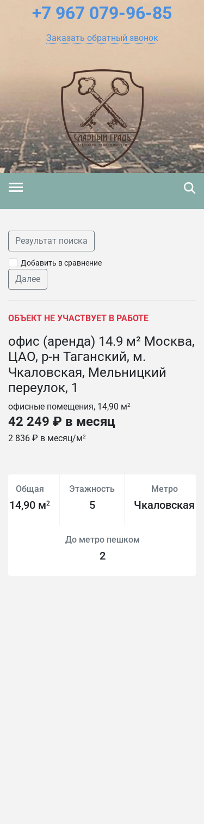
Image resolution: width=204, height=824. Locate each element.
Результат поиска (51, 241)
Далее (27, 279)
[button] (102, 38)
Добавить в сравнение (61, 262)
